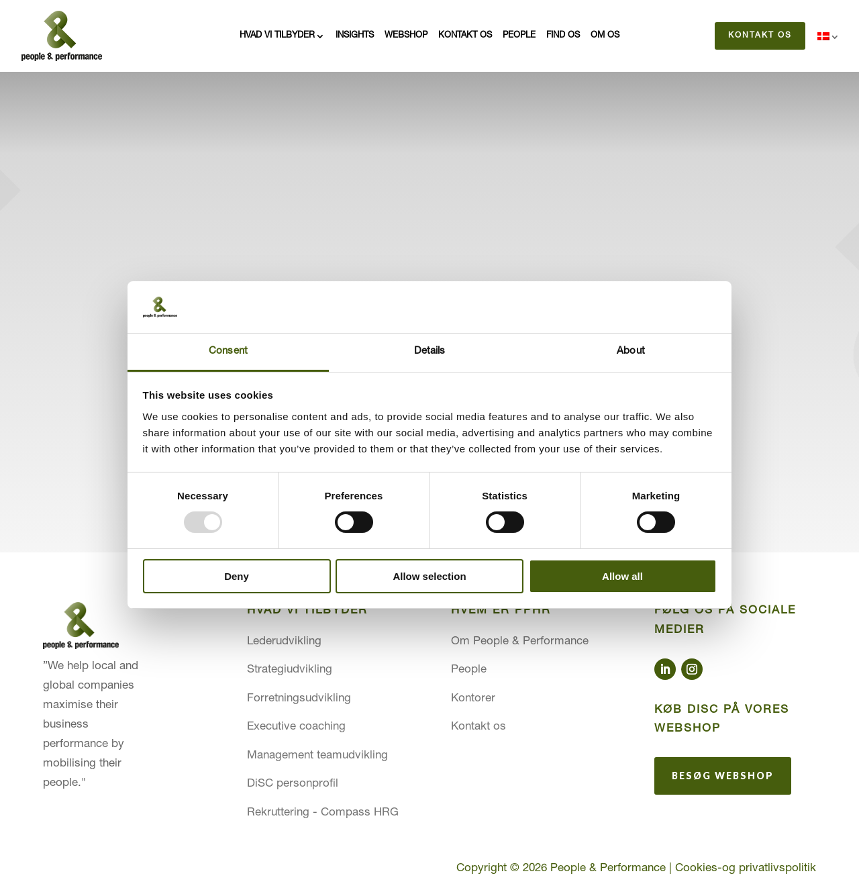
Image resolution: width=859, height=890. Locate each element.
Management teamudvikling (317, 756)
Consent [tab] (228, 351)
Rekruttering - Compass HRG (323, 813)
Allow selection (429, 576)
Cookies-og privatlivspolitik (745, 869)
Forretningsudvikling (299, 699)
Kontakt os (465, 36)
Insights (355, 36)
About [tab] (631, 351)
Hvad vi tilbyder (277, 36)
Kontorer (473, 699)
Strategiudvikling (289, 670)
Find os (563, 36)
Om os (605, 36)
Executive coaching (296, 727)
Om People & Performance (520, 642)
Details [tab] (430, 351)
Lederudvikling (284, 642)
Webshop (406, 36)
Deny (236, 576)
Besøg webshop (723, 775)
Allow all (622, 576)
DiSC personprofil (292, 784)
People (519, 36)
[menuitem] (828, 39)
